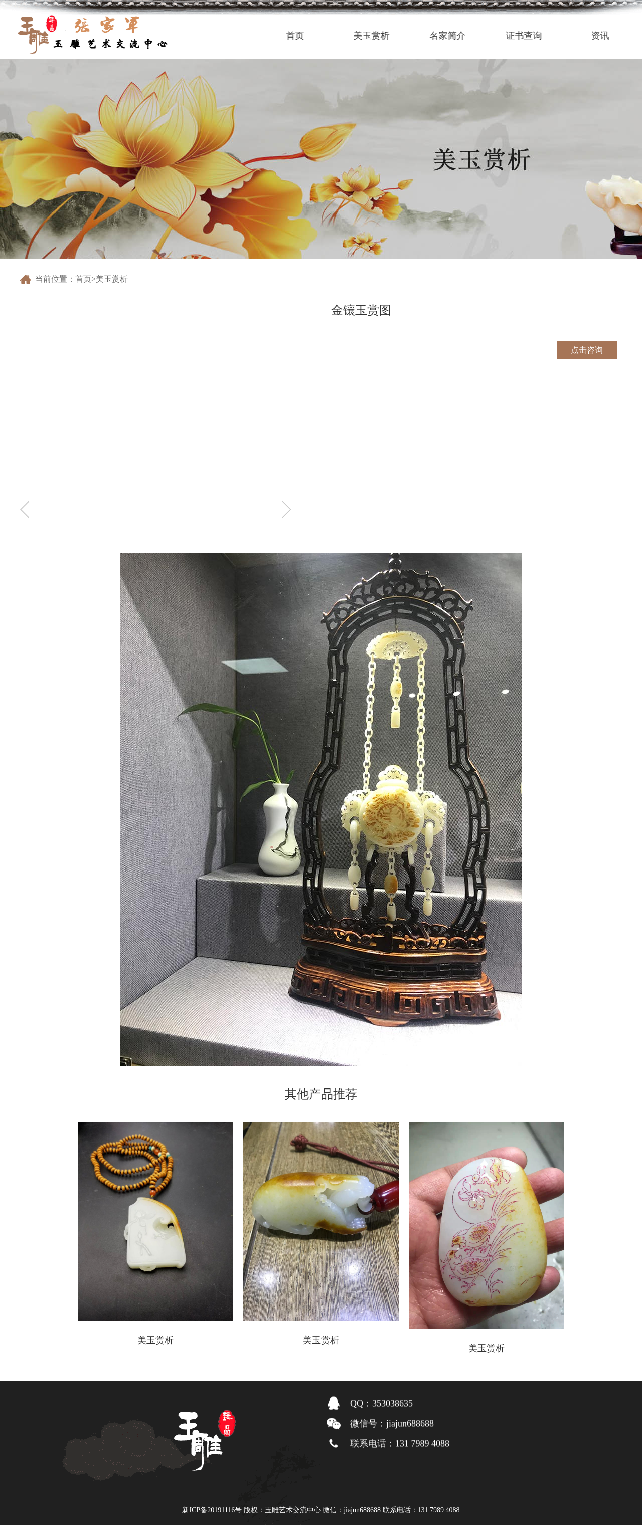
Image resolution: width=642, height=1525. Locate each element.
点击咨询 (587, 350)
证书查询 (535, 36)
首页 (306, 36)
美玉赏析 (383, 36)
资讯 (611, 36)
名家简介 (459, 36)
